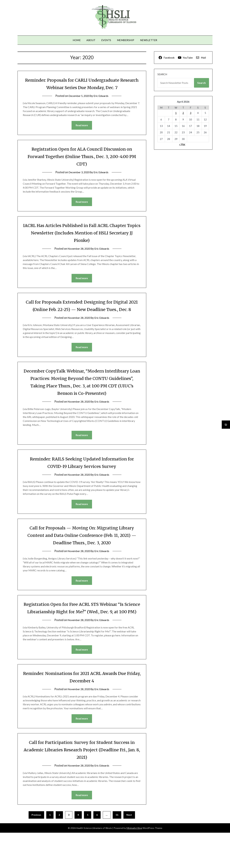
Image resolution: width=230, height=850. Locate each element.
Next (129, 832)
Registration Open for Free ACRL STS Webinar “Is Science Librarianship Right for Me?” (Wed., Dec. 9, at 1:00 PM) (82, 620)
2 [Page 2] (59, 832)
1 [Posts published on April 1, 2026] (176, 112)
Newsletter (148, 40)
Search (162, 74)
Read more (82, 125)
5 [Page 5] (87, 832)
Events (106, 40)
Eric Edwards (102, 96)
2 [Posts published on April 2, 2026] (183, 112)
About (91, 40)
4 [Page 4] (78, 832)
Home (77, 40)
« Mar (182, 144)
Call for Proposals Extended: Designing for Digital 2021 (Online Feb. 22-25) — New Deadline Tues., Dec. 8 (82, 309)
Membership (125, 40)
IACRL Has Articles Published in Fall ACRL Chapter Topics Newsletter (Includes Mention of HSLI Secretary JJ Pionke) (81, 233)
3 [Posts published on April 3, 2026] (190, 112)
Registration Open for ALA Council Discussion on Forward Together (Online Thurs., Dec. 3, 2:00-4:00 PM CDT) (81, 156)
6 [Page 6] (97, 832)
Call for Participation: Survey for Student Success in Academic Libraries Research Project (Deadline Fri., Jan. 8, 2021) (82, 766)
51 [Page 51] (117, 832)
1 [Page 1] (50, 832)
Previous (36, 832)
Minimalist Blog (134, 845)
